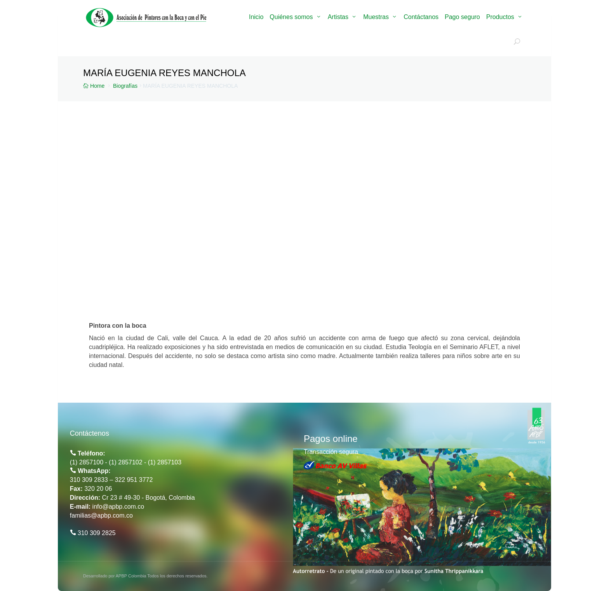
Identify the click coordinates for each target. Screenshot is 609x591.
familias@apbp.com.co (101, 515)
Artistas (338, 17)
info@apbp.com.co (118, 506)
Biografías (125, 86)
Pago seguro (462, 17)
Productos (500, 17)
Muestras (376, 17)
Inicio (256, 17)
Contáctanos (421, 17)
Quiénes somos (291, 17)
